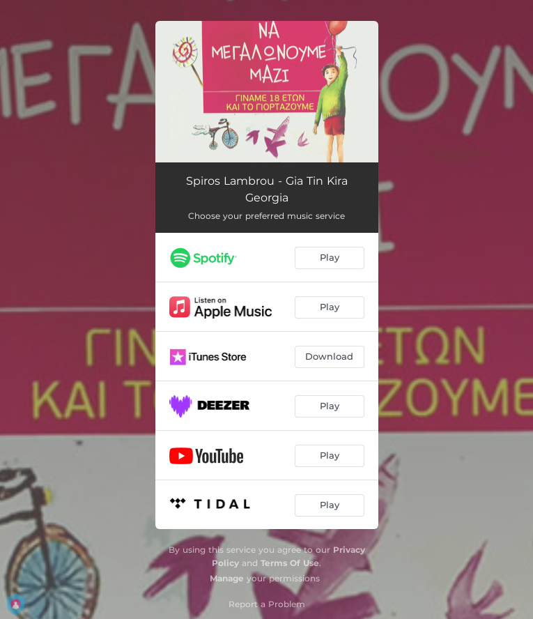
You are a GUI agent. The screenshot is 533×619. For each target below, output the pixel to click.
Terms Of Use (290, 563)
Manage (227, 578)
